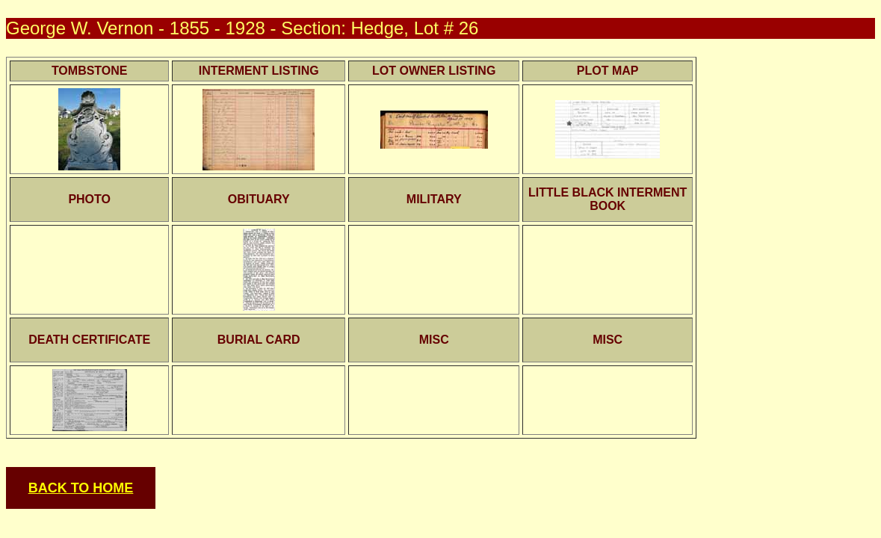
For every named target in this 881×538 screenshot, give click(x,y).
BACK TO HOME (81, 487)
